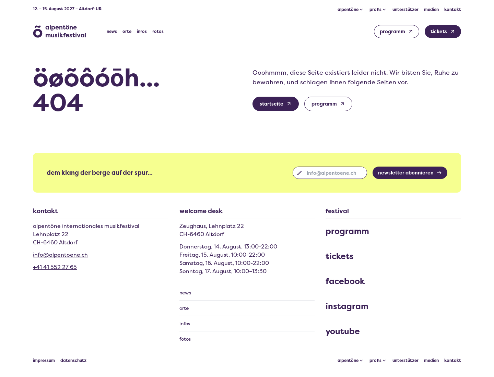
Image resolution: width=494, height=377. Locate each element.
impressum (44, 360)
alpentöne (348, 360)
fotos (158, 31)
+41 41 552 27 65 (55, 267)
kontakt (452, 9)
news (112, 31)
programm (347, 231)
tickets (340, 256)
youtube (343, 331)
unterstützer (405, 9)
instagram (347, 306)
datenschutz (73, 360)
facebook (345, 281)
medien (431, 9)
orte (126, 31)
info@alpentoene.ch (60, 254)
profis (375, 360)
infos (142, 31)
